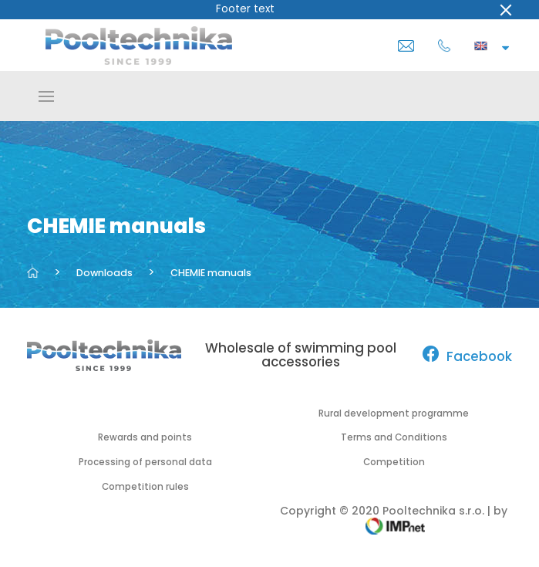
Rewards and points (145, 437)
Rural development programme (393, 413)
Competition (394, 462)
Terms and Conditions (394, 437)
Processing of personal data (145, 462)
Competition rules (145, 487)
